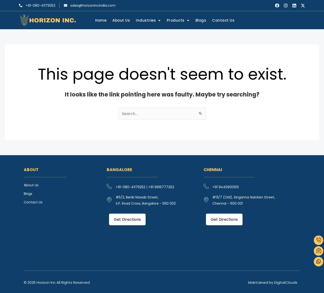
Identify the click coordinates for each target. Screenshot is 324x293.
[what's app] (318, 261)
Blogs (200, 20)
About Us (121, 20)
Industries (148, 21)
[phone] (318, 240)
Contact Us (223, 20)
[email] (318, 251)
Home (101, 20)
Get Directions (127, 219)
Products (178, 21)
